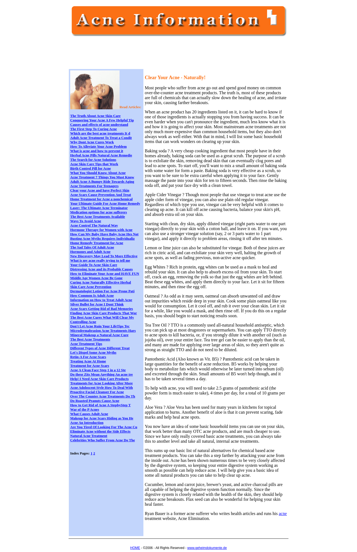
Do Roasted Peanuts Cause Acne (94, 401)
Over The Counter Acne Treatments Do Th (102, 396)
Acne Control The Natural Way (94, 225)
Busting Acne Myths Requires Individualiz (102, 238)
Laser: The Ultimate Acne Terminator (99, 208)
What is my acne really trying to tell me (100, 260)
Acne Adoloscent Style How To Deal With (101, 387)
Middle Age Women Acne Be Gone (96, 278)
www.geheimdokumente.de (207, 548)
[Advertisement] (170, 55)
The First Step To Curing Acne (93, 129)
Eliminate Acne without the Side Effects (100, 431)
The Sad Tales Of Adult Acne (92, 247)
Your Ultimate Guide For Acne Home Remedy (105, 203)
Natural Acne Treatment (88, 436)
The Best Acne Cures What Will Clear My (102, 317)
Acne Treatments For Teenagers (94, 186)
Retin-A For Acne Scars (88, 357)
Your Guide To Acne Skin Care (93, 265)
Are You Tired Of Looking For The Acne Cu (103, 427)
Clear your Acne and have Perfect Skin (99, 190)
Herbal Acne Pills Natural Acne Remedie (101, 155)
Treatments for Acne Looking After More (101, 383)
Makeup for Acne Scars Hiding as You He (101, 418)
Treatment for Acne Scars (89, 366)
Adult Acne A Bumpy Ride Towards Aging (102, 181)
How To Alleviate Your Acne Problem (98, 146)
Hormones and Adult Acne (90, 252)
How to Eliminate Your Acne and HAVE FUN (104, 273)
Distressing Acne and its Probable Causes (101, 269)
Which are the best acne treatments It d (100, 133)
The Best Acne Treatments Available (97, 216)
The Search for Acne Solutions (93, 160)
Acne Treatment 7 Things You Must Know (102, 177)
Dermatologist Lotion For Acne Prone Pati (102, 291)
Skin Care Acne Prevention (90, 287)
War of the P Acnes (84, 409)
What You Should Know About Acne (98, 173)
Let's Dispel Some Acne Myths (93, 352)
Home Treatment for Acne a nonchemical (101, 199)
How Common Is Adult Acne (92, 295)
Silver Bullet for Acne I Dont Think (97, 304)
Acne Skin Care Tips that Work (94, 164)
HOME (135, 548)
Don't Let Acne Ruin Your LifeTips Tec (99, 326)
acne (283, 513)
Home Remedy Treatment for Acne (96, 243)
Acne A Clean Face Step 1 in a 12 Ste (98, 370)
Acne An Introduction (86, 423)
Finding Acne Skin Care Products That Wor (103, 313)
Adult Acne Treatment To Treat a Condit (101, 138)
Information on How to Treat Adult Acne (101, 300)
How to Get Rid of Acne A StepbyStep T (100, 405)
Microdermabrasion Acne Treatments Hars (103, 330)
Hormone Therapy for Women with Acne (101, 230)
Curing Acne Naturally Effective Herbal (100, 282)
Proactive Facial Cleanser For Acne (97, 392)
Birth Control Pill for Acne (90, 168)
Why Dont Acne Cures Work (92, 142)
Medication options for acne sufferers (98, 212)
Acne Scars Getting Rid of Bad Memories (101, 309)
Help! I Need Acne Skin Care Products (99, 379)
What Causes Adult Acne (89, 414)
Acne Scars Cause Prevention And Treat (100, 195)
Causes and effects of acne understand (99, 124)
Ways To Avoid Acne (85, 221)
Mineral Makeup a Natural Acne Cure (99, 335)
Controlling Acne (83, 322)
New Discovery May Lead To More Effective (103, 256)
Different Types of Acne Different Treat (100, 348)
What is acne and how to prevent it (96, 151)
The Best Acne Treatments (90, 339)
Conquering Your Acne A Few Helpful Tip (102, 120)
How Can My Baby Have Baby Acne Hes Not (104, 234)
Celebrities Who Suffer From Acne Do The (102, 440)
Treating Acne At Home (88, 361)
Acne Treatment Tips (86, 344)
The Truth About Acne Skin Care (95, 116)
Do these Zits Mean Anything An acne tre (101, 374)
